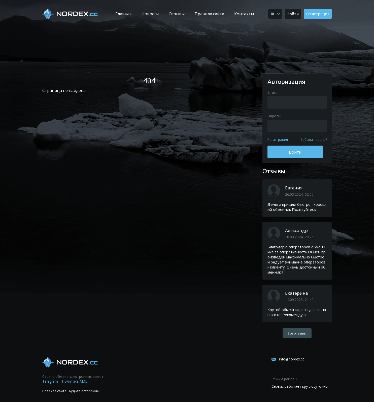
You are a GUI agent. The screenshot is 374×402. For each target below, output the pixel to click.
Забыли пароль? (313, 139)
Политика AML (74, 381)
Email (271, 92)
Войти (293, 13)
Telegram (50, 381)
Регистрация (317, 13)
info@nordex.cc (291, 359)
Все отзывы (297, 333)
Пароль (273, 116)
